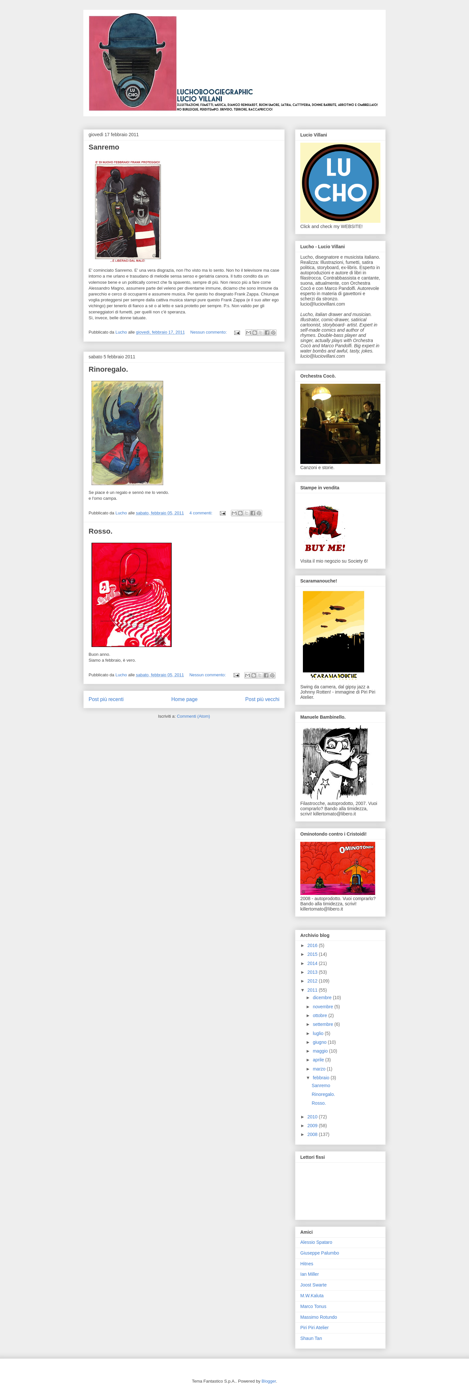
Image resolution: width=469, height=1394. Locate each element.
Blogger (269, 1381)
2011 (313, 990)
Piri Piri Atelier (314, 1327)
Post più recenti (106, 699)
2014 (313, 963)
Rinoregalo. (108, 369)
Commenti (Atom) (193, 716)
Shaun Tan (311, 1338)
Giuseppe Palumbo (319, 1253)
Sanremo (104, 147)
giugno (320, 1042)
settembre (323, 1024)
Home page (184, 699)
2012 (313, 981)
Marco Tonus (313, 1306)
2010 (313, 1116)
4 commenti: (201, 512)
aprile (319, 1059)
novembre (323, 1006)
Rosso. (100, 531)
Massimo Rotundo (318, 1317)
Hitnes (306, 1263)
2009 (313, 1125)
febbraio (321, 1077)
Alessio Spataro (316, 1242)
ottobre (320, 1015)
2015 (313, 954)
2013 (313, 972)
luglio (319, 1033)
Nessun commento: (209, 332)
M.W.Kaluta (312, 1295)
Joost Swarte (313, 1284)
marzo (320, 1068)
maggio (321, 1051)
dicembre (323, 997)
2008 (313, 1134)
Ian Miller (309, 1274)
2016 (313, 945)
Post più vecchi (262, 699)
